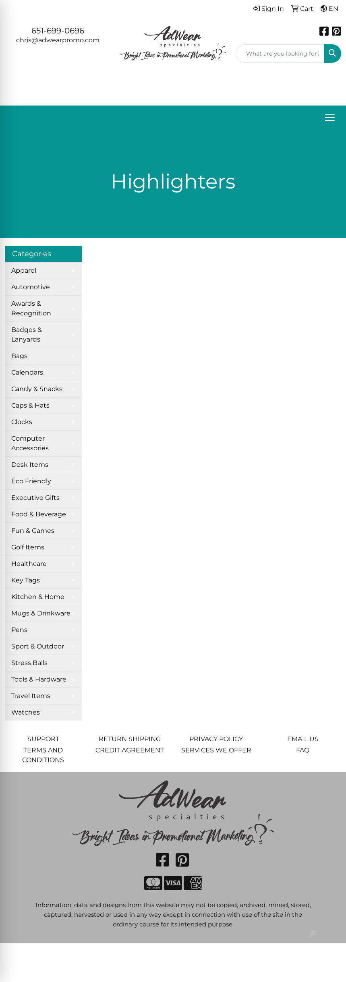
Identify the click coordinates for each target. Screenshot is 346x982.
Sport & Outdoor (37, 646)
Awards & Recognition (31, 308)
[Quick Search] (280, 53)
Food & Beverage (38, 514)
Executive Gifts (35, 497)
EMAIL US (303, 739)
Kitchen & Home (37, 597)
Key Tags (25, 580)
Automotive (30, 287)
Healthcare (29, 564)
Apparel (23, 270)
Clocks (21, 422)
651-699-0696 (57, 30)
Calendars (27, 372)
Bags (19, 356)
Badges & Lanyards (26, 334)
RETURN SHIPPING (130, 739)
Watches (25, 712)
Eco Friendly (31, 481)
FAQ (302, 750)
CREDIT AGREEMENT (129, 750)
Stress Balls (29, 663)
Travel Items (30, 696)
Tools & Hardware (38, 679)
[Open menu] (330, 118)
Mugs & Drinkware (40, 613)
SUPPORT (43, 739)
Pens (19, 630)
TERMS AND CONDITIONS (43, 755)
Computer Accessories (30, 443)
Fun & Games (32, 531)
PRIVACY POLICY (216, 739)
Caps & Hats (30, 405)
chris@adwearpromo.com (57, 40)
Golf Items (27, 547)
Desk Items (29, 464)
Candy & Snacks (36, 389)
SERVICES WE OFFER (216, 750)
